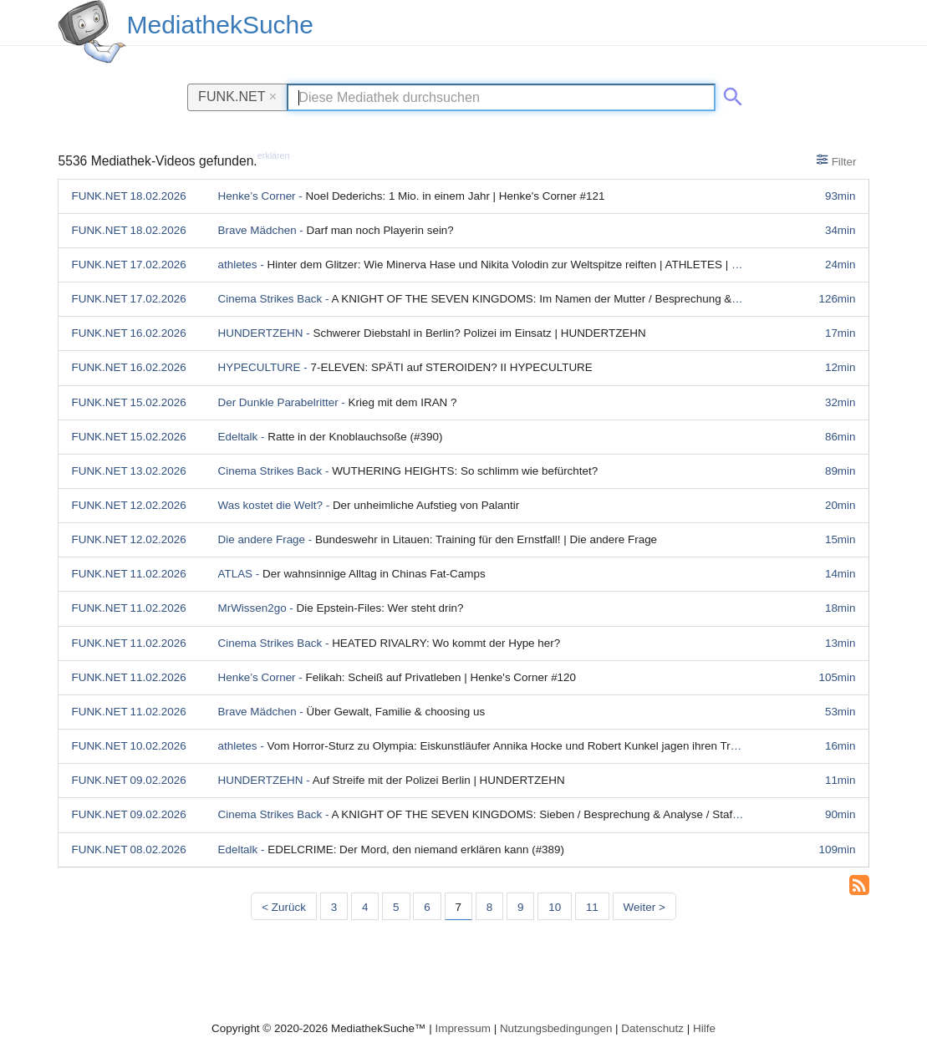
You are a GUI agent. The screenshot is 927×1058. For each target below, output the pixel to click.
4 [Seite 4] (365, 907)
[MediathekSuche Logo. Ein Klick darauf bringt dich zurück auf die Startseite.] (92, 32)
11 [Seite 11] (592, 907)
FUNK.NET (237, 96)
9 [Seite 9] (520, 907)
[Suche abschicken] (730, 94)
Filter (836, 160)
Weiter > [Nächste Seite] (644, 907)
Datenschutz (652, 1028)
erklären (273, 155)
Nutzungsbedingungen (556, 1028)
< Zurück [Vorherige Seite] (284, 907)
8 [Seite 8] (489, 907)
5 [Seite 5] (396, 907)
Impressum (462, 1028)
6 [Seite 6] (427, 907)
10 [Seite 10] (554, 907)
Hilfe (704, 1028)
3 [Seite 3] (334, 907)
